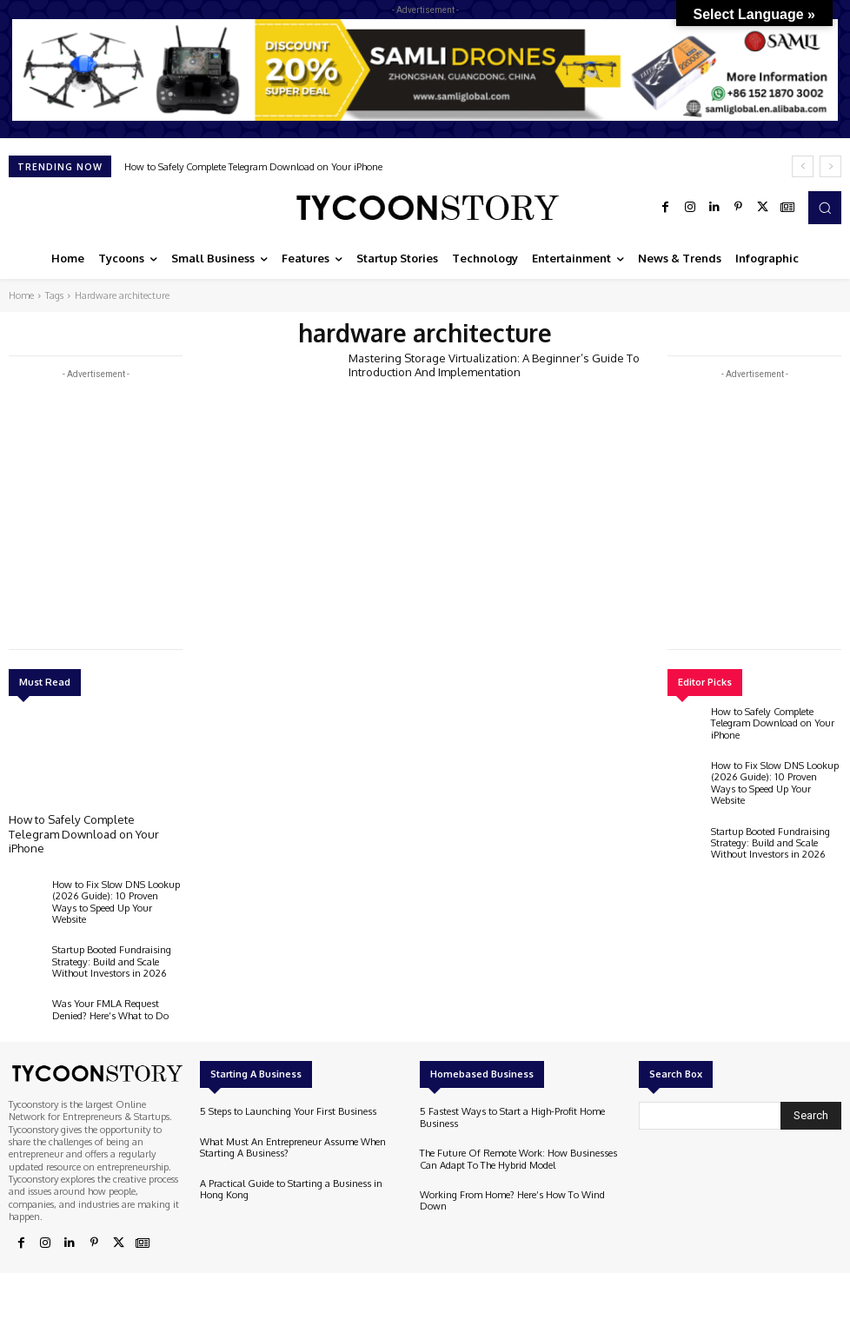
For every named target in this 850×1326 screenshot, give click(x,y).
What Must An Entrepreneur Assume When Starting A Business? (291, 1132)
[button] (824, 207)
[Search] (810, 1101)
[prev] (802, 166)
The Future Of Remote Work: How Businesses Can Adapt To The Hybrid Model (516, 1143)
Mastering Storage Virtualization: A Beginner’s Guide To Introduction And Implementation (494, 365)
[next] (830, 166)
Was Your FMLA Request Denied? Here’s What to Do (110, 994)
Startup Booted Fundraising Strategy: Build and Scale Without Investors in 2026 (111, 946)
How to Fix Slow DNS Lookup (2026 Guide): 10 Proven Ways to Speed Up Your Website (116, 893)
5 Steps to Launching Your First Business (286, 1097)
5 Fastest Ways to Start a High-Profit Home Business (510, 1102)
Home (21, 295)
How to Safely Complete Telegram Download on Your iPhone (253, 167)
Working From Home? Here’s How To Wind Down (511, 1185)
